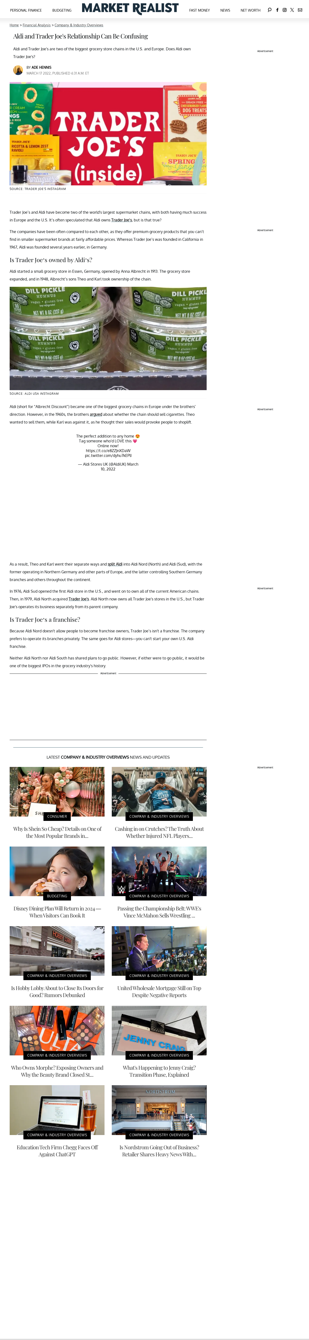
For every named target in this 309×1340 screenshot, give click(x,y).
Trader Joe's (79, 599)
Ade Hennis (41, 67)
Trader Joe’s (121, 220)
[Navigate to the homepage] (130, 9)
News (225, 10)
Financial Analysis (37, 25)
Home (14, 25)
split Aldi (115, 564)
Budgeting (61, 10)
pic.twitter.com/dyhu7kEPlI (108, 455)
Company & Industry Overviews (79, 25)
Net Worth (250, 10)
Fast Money (199, 10)
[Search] (269, 9)
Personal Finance (26, 10)
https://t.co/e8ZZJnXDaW (108, 450)
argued (96, 414)
